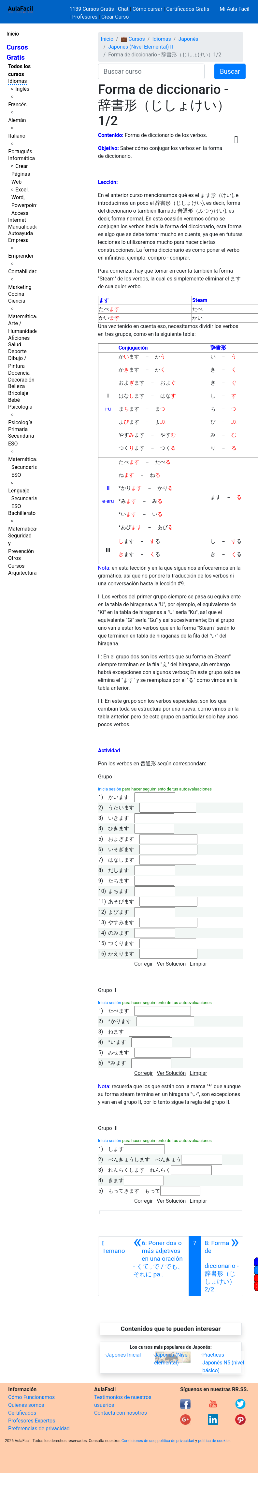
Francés (17, 104)
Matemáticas (23, 316)
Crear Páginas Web (20, 174)
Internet (17, 220)
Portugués (20, 151)
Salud (14, 344)
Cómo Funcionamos (31, 1397)
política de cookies (214, 1440)
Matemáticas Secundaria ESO (23, 467)
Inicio (13, 34)
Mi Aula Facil (234, 9)
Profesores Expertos (31, 1421)
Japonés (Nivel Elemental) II (140, 47)
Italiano (16, 136)
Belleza (16, 386)
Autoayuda (20, 233)
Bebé (14, 400)
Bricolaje (18, 393)
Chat (123, 9)
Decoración (21, 380)
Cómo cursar (148, 9)
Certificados (22, 1413)
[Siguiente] (221, 1266)
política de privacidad (175, 1440)
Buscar (230, 71)
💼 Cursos (133, 39)
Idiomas (17, 81)
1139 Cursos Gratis (92, 9)
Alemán (17, 120)
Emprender (21, 256)
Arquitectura (22, 573)
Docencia (19, 373)
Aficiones (19, 338)
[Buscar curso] (151, 71)
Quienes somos (26, 1405)
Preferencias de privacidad (39, 1428)
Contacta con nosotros (120, 1413)
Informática (21, 158)
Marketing (19, 287)
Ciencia (16, 301)
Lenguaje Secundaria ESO (22, 498)
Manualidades (24, 227)
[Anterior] (159, 1266)
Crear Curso (115, 17)
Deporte (17, 351)
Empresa (18, 240)
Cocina (16, 294)
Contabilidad (22, 271)
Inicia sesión (109, 789)
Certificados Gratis (187, 9)
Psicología (20, 407)
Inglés (22, 89)
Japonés (188, 39)
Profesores (84, 17)
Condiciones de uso (139, 1440)
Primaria (18, 429)
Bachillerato (22, 513)
